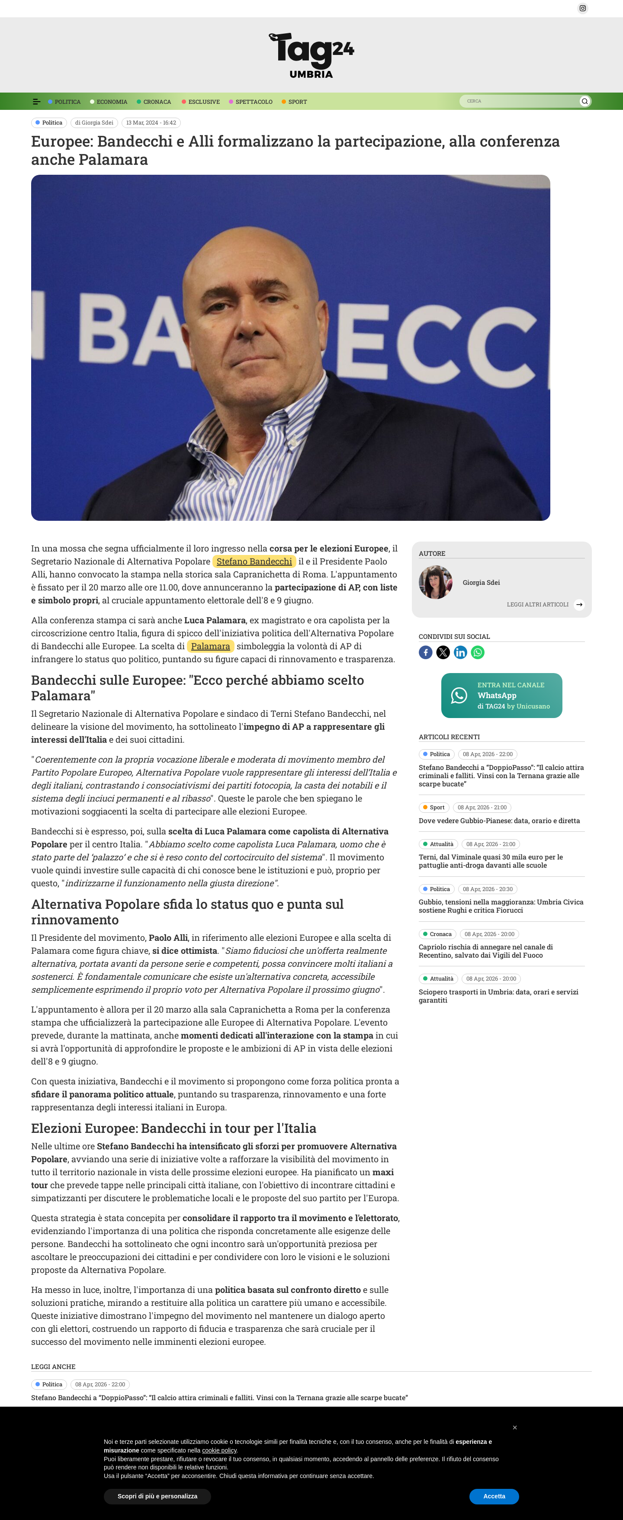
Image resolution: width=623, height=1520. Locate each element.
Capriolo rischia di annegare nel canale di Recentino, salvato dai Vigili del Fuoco (486, 950)
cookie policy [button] (219, 1450)
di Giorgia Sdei (94, 122)
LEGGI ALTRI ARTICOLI (537, 604)
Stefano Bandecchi (254, 561)
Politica (52, 122)
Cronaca (441, 934)
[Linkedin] (461, 651)
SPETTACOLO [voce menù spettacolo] (254, 102)
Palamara (210, 645)
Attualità (441, 844)
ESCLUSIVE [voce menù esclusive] (204, 102)
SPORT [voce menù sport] (298, 102)
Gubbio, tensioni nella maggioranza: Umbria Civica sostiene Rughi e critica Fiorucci (501, 905)
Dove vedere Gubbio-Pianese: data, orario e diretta (499, 820)
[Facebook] (426, 651)
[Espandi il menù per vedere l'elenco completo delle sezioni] (36, 101)
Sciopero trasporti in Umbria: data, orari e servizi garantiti (498, 995)
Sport (437, 807)
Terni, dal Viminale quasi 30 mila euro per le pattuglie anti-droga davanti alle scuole (491, 860)
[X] (444, 651)
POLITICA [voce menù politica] (68, 102)
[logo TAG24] (311, 53)
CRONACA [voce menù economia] (157, 102)
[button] (582, 8)
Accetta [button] (494, 1496)
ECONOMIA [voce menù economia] (112, 102)
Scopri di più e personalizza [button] (157, 1496)
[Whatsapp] (478, 651)
